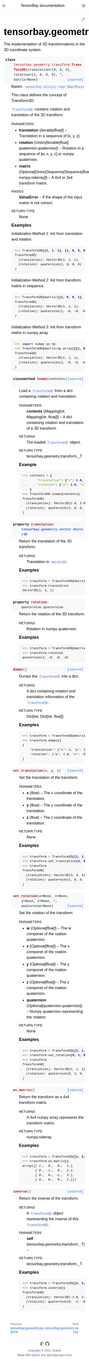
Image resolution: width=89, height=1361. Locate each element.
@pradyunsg (55, 1355)
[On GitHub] (47, 1345)
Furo (69, 1355)
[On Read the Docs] (42, 1345)
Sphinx (35, 1355)
